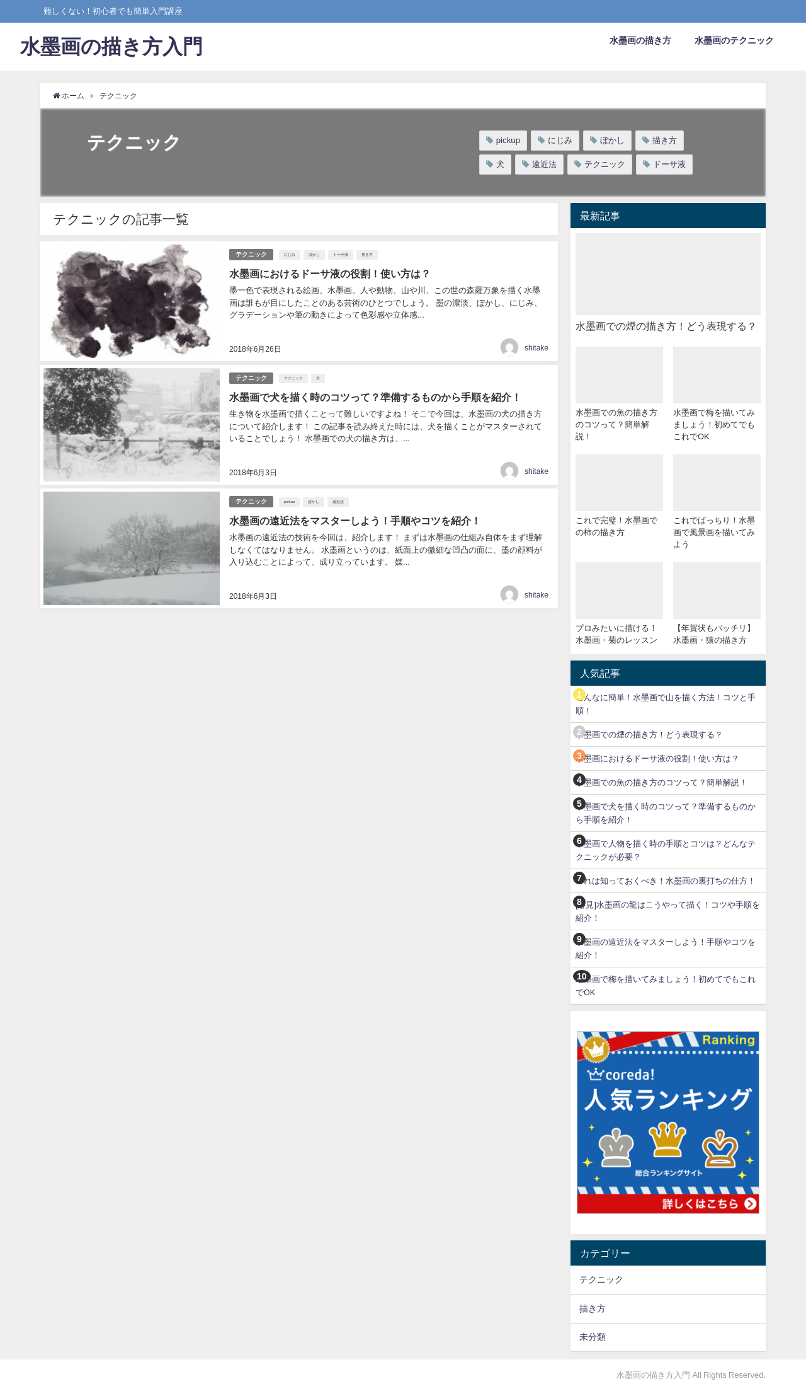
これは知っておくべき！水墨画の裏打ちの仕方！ (666, 881)
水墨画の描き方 (640, 40)
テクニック (604, 164)
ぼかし (612, 140)
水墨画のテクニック (734, 40)
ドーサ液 (669, 164)
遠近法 (544, 164)
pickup (508, 140)
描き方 (664, 140)
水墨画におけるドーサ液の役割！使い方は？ (657, 758)
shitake (536, 348)
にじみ (560, 140)
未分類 (592, 1336)
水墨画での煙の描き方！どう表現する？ (649, 734)
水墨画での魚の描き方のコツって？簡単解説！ (661, 782)
